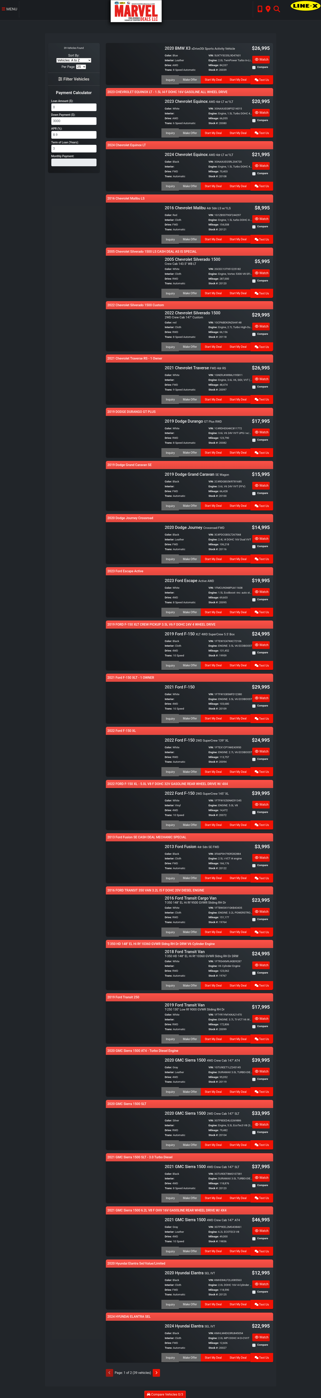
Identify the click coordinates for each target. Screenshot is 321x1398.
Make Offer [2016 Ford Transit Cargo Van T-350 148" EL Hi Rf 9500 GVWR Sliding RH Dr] (189, 930)
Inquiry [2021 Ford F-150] (170, 717)
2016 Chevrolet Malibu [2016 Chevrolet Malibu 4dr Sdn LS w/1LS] (198, 207)
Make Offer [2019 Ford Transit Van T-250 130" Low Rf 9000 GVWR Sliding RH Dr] (189, 1037)
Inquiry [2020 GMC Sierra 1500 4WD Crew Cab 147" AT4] (170, 1089)
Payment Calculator (74, 92)
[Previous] (109, 1371)
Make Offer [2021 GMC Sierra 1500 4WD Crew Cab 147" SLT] (189, 1195)
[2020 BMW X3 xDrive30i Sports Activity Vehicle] (134, 63)
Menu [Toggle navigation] (9, 10)
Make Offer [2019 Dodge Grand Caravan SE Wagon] (189, 504)
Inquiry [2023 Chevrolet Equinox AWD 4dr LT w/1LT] (170, 132)
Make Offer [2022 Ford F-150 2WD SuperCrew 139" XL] (189, 770)
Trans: (168, 69)
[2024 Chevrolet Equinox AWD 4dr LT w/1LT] (134, 170)
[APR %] (74, 135)
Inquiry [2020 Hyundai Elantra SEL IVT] (170, 1302)
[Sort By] (73, 60)
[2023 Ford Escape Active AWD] (134, 595)
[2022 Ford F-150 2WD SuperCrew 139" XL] (134, 755)
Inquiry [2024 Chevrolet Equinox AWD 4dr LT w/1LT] (170, 185)
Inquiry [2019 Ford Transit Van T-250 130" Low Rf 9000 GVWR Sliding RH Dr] (170, 1037)
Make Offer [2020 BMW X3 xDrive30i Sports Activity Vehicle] (189, 79)
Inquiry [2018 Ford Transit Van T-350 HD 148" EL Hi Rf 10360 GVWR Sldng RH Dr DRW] (170, 984)
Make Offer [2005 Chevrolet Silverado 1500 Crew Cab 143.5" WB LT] (189, 292)
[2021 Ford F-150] (134, 702)
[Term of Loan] (74, 148)
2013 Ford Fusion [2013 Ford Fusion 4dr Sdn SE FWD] (192, 846)
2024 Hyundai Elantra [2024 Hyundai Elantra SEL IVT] (190, 1324)
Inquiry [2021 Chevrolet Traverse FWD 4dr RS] (170, 398)
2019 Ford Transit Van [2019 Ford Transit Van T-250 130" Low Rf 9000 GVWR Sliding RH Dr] (194, 1005)
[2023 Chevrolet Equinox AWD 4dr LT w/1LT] (134, 117)
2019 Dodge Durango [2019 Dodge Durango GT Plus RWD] (193, 420)
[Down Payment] (74, 121)
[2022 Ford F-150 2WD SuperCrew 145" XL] (134, 808)
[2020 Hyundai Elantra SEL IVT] (134, 1287)
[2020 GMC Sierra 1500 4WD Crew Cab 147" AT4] (134, 1074)
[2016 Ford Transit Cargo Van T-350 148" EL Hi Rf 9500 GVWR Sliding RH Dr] (134, 914)
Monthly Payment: (62, 156)
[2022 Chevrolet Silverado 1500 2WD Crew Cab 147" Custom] (134, 330)
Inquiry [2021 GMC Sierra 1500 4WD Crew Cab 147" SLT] (170, 1195)
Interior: (169, 60)
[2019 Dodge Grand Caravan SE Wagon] (134, 489)
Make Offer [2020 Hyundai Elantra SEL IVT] (189, 1302)
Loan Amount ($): (62, 101)
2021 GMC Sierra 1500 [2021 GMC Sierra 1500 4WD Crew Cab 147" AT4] (202, 1218)
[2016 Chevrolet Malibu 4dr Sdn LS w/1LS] (134, 223)
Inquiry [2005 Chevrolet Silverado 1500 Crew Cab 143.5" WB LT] (170, 292)
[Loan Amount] (74, 107)
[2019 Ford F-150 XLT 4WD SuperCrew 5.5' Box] (134, 649)
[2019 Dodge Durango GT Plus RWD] (134, 436)
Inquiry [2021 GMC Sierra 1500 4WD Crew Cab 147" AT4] (170, 1249)
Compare (262, 67)
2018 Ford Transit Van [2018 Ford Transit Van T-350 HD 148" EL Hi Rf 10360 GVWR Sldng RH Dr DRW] (201, 952)
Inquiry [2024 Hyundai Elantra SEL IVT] (170, 1355)
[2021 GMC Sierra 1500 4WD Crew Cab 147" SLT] (134, 1180)
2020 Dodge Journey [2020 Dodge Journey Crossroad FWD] (194, 526)
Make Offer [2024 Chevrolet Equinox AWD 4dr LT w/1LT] (189, 185)
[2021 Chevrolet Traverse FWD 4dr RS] (134, 383)
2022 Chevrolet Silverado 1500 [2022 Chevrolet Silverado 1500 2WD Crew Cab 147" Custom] (192, 314)
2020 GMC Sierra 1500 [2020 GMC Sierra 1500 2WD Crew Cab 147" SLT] (202, 1111)
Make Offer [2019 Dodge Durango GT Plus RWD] (189, 451)
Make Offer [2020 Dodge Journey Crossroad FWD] (189, 557)
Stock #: (213, 69)
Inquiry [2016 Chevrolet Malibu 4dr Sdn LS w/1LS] (170, 238)
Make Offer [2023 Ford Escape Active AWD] (189, 611)
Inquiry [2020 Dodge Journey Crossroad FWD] (170, 557)
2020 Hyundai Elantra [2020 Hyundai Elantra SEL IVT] (190, 1271)
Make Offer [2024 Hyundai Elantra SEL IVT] (189, 1355)
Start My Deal (213, 79)
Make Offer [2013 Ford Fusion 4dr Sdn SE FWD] (189, 876)
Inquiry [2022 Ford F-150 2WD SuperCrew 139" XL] (170, 770)
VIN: (211, 55)
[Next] (156, 1371)
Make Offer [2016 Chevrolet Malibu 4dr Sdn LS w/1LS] (189, 238)
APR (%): (56, 128)
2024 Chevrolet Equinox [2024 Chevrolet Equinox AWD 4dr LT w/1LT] (199, 154)
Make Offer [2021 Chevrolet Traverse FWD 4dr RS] (189, 398)
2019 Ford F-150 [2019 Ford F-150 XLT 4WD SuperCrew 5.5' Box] (199, 633)
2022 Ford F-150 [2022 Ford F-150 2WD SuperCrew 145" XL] (197, 792)
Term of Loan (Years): (65, 142)
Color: (168, 55)
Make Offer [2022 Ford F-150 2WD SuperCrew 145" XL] (189, 823)
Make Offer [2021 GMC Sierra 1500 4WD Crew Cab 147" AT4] (189, 1249)
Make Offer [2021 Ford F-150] (189, 717)
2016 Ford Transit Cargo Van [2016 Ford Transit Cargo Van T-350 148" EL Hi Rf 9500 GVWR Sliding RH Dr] (195, 899)
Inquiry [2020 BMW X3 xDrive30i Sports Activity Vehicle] (170, 79)
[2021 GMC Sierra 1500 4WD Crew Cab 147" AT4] (134, 1234)
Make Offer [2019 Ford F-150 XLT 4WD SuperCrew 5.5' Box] (189, 664)
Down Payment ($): (63, 114)
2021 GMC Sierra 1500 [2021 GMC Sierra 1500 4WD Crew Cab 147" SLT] (202, 1165)
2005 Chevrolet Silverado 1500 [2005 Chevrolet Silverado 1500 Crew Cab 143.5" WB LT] (192, 261)
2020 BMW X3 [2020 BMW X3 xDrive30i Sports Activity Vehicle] (200, 48)
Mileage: (213, 65)
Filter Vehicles (73, 79)
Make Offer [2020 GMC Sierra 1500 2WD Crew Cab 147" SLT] (189, 1142)
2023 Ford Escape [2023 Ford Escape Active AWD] (189, 580)
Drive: (168, 65)
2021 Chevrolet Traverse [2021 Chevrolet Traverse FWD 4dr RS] (195, 367)
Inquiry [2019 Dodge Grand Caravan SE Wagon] (170, 504)
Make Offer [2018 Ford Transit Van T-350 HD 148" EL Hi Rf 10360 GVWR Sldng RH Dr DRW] (189, 984)
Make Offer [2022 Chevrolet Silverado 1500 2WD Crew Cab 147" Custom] (189, 345)
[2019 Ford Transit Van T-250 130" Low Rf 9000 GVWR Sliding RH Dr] (134, 1021)
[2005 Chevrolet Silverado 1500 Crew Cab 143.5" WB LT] (134, 276)
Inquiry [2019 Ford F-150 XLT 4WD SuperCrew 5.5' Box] (170, 664)
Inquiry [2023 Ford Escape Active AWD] (170, 611)
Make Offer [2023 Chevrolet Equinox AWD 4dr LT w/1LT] (189, 132)
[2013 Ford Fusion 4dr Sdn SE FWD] (134, 861)
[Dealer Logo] (134, 11)
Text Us (262, 79)
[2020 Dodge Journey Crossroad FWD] (134, 542)
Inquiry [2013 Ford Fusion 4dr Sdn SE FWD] (170, 876)
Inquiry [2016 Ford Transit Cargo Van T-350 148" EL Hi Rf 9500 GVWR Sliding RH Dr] (170, 930)
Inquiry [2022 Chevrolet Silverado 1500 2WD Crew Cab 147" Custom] (170, 345)
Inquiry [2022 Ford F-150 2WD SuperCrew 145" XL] (170, 823)
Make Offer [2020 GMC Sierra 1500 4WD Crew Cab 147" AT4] (189, 1089)
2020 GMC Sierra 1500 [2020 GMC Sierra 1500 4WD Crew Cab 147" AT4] (202, 1058)
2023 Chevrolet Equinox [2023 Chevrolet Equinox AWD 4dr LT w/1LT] (199, 101)
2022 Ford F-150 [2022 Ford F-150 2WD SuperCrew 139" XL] (197, 739)
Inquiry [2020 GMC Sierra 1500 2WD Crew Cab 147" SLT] (170, 1142)
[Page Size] (81, 66)
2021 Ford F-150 (180, 686)
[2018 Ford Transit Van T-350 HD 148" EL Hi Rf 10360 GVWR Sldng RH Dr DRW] (134, 968)
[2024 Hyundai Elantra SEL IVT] (134, 1340)
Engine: (212, 60)
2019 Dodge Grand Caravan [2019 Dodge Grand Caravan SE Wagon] (197, 473)
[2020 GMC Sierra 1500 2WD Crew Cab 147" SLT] (134, 1127)
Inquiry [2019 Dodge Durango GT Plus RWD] (170, 451)
